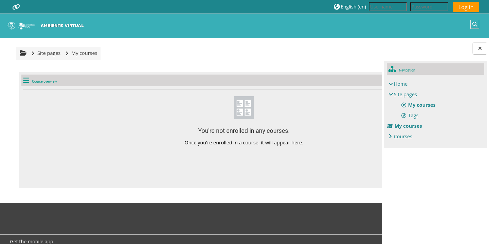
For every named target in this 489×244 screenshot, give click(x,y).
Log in (466, 7)
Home (401, 84)
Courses (403, 136)
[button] (350, 6)
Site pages (47, 53)
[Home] (47, 25)
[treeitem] (435, 110)
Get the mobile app (30, 240)
